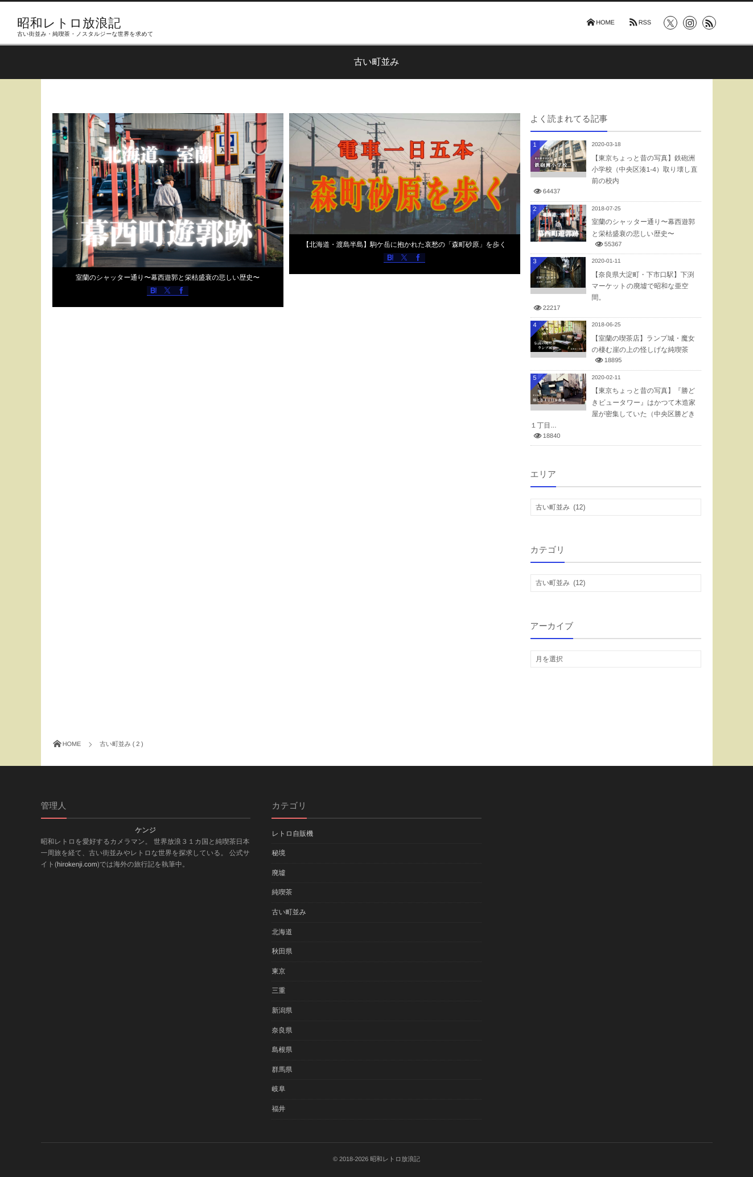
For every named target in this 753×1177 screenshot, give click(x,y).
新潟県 (281, 1010)
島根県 (281, 1050)
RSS (645, 22)
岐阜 (278, 1089)
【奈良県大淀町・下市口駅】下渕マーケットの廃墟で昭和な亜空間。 (643, 286)
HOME (605, 22)
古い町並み (288, 912)
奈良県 (281, 1030)
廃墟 (278, 873)
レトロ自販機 (292, 834)
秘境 (278, 853)
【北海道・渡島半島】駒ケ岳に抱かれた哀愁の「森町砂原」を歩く (404, 244)
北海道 (281, 932)
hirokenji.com (77, 864)
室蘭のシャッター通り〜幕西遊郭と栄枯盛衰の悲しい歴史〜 (168, 277)
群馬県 (281, 1070)
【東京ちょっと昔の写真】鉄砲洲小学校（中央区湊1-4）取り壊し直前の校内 (645, 169)
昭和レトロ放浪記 (69, 23)
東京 (278, 971)
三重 (278, 990)
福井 (278, 1109)
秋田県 (281, 951)
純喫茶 (281, 892)
